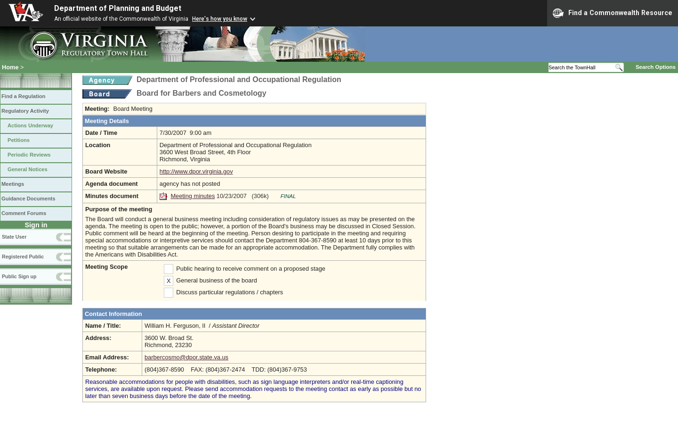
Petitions (19, 140)
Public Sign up (19, 276)
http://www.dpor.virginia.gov (196, 171)
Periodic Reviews (29, 155)
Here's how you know (219, 19)
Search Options (656, 67)
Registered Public (23, 256)
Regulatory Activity (25, 111)
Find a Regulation (23, 96)
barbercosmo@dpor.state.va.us (186, 357)
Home (10, 67)
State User (14, 237)
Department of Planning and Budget (117, 8)
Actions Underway (30, 125)
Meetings (12, 184)
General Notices (28, 169)
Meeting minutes (192, 195)
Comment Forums (23, 213)
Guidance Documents (28, 198)
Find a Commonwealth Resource (612, 13)
